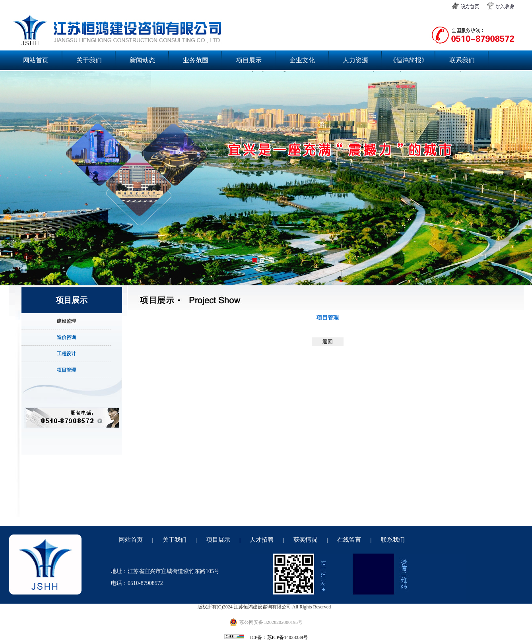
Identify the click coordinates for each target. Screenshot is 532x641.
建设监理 (66, 321)
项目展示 (249, 60)
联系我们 (462, 60)
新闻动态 (142, 60)
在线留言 (349, 539)
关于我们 (89, 60)
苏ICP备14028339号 (287, 637)
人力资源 (355, 60)
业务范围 (195, 60)
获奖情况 (305, 539)
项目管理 (66, 370)
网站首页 (36, 60)
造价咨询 (66, 337)
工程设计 (66, 353)
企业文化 (302, 60)
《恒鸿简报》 (409, 60)
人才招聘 (262, 539)
